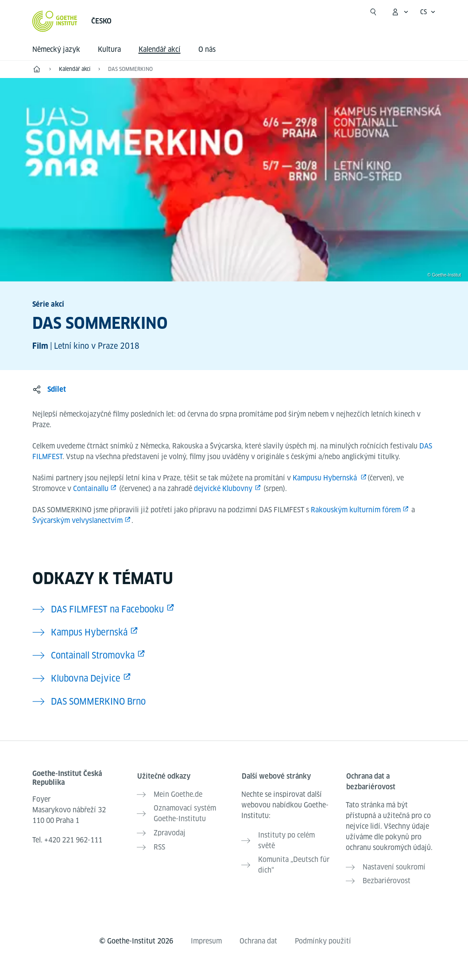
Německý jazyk (56, 49)
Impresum (206, 937)
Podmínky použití (323, 937)
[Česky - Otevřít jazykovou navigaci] (428, 12)
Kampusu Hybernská (326, 478)
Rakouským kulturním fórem (356, 510)
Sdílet (56, 389)
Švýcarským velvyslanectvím (77, 520)
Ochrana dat (258, 937)
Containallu (90, 488)
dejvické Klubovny (223, 488)
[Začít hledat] (373, 12)
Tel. (67, 840)
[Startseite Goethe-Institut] (54, 21)
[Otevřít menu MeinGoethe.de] (400, 12)
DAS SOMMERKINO (130, 69)
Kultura (109, 49)
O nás (207, 49)
